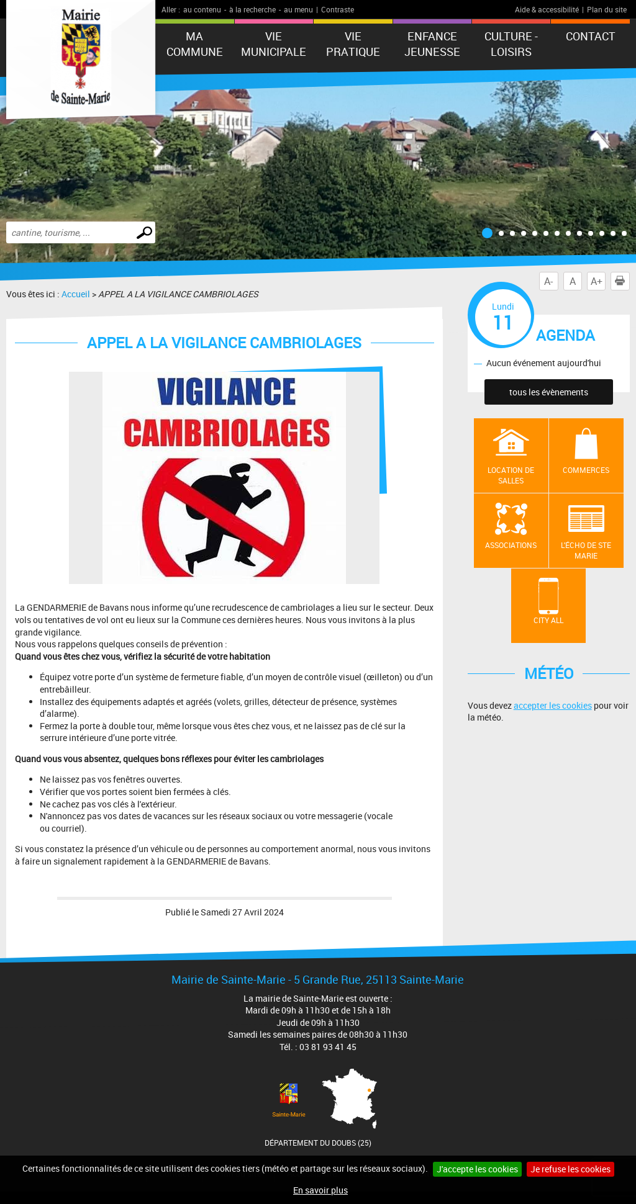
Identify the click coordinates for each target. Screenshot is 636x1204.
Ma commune (194, 44)
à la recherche (252, 9)
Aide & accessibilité (547, 9)
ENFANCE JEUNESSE (432, 44)
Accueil (75, 294)
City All (548, 620)
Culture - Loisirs (511, 44)
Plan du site (607, 9)
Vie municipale (273, 44)
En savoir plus (320, 1190)
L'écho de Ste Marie (586, 550)
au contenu (202, 9)
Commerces (586, 470)
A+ (596, 281)
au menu (298, 9)
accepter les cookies (553, 705)
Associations (511, 545)
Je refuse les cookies (570, 1169)
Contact (591, 36)
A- (548, 281)
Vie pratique (353, 44)
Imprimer (622, 281)
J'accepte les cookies (477, 1169)
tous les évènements (548, 392)
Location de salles (511, 475)
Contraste (337, 9)
